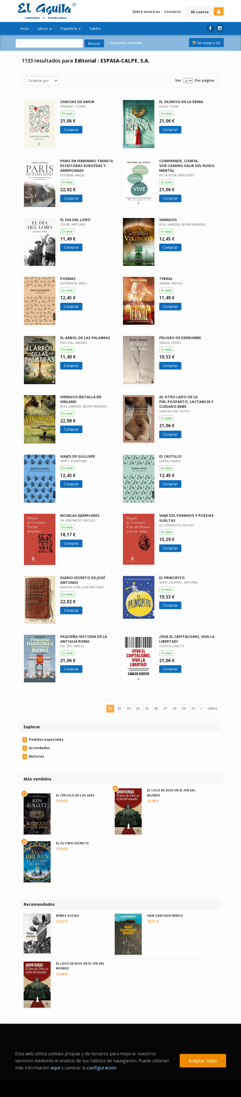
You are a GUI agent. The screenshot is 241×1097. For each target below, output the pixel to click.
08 (174, 709)
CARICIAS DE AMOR (77, 101)
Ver (178, 80)
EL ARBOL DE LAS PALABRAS (85, 337)
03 (128, 709)
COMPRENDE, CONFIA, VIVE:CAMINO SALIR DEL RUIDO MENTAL (187, 165)
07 (165, 709)
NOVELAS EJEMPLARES (80, 515)
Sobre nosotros (146, 11)
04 (138, 709)
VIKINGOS (168, 219)
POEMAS (68, 278)
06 (156, 709)
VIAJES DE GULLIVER (77, 456)
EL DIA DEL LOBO (75, 219)
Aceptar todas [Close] (203, 1061)
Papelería (70, 28)
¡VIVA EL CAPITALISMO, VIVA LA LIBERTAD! (187, 639)
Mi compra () (206, 42)
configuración (101, 1068)
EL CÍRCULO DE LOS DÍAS (75, 795)
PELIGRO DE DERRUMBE (180, 337)
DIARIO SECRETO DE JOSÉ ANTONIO (82, 580)
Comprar (71, 129)
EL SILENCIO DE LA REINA (181, 101)
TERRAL (166, 278)
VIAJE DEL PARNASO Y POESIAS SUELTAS (186, 518)
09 (184, 709)
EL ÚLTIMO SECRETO (72, 843)
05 (147, 709)
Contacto (172, 11)
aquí (55, 1068)
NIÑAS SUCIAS (67, 915)
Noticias (36, 756)
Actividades (39, 748)
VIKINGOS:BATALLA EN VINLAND (80, 399)
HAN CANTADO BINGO (165, 915)
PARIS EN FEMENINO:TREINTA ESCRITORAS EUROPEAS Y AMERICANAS (86, 165)
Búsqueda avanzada (125, 42)
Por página (204, 80)
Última (212, 709)
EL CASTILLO (170, 456)
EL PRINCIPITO (172, 577)
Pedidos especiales (46, 739)
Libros (45, 28)
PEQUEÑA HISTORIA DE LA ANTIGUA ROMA (83, 639)
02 (119, 709)
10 (193, 709)
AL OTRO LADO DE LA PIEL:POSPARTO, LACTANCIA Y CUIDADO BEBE (186, 401)
